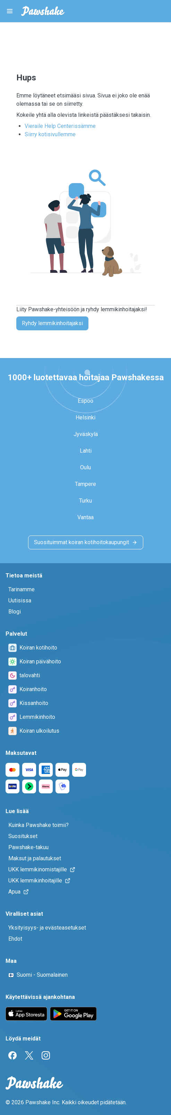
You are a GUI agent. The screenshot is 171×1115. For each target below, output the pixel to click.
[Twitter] (29, 1055)
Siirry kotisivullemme (50, 134)
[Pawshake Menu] (9, 11)
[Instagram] (46, 1055)
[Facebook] (12, 1055)
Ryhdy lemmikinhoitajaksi (52, 323)
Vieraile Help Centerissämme (60, 126)
